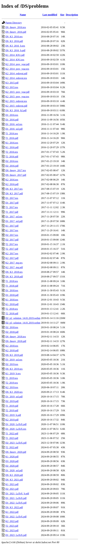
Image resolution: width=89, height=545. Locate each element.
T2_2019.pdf (11, 410)
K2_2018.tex (11, 346)
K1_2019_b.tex (13, 373)
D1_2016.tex (11, 115)
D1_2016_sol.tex (13, 124)
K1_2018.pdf (12, 304)
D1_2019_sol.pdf (14, 396)
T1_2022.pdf (11, 433)
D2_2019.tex (11, 364)
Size (62, 14)
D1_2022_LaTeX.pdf (16, 502)
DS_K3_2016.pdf (14, 41)
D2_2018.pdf (12, 332)
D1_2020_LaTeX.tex (15, 429)
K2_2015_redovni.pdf (16, 105)
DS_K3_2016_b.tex (15, 45)
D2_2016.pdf (12, 165)
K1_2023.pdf (12, 530)
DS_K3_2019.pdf (14, 355)
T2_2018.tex (11, 309)
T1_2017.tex (11, 207)
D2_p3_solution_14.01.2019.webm (22, 322)
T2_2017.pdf (11, 249)
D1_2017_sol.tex (13, 216)
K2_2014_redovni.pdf (16, 73)
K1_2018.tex (11, 299)
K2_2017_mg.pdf (14, 267)
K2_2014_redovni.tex (16, 78)
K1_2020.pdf (12, 456)
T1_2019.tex (11, 378)
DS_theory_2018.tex (15, 336)
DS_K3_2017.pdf (14, 193)
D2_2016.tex (11, 161)
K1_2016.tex (11, 142)
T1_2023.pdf (11, 438)
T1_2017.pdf (11, 212)
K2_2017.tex (11, 253)
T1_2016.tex (11, 133)
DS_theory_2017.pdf (15, 175)
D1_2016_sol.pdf (14, 129)
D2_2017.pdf (12, 239)
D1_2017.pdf (12, 202)
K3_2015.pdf (12, 82)
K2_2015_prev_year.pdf (17, 92)
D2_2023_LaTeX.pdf (16, 442)
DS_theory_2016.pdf (15, 32)
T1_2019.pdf (11, 406)
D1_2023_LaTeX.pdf (16, 535)
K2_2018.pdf (12, 350)
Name (23, 14)
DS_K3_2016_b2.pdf (16, 110)
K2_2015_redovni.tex (16, 101)
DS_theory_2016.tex (15, 27)
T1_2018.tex (11, 281)
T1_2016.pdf (11, 138)
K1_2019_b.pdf (13, 415)
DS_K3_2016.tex (14, 36)
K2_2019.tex (11, 387)
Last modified (49, 14)
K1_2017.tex (11, 230)
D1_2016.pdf (12, 119)
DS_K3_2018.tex (14, 272)
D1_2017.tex (11, 198)
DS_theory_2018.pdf (15, 341)
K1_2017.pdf (12, 225)
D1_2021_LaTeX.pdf (16, 498)
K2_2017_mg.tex (14, 262)
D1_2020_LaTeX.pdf (16, 424)
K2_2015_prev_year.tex (17, 96)
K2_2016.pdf (12, 184)
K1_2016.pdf (12, 147)
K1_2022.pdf (12, 512)
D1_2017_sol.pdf (14, 221)
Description (72, 14)
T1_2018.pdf (11, 286)
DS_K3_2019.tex (14, 369)
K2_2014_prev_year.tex (17, 69)
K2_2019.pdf (12, 419)
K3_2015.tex (11, 87)
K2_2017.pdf (12, 258)
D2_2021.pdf (12, 489)
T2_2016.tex (11, 152)
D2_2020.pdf (12, 466)
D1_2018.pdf (12, 295)
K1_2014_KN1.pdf (15, 55)
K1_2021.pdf (12, 484)
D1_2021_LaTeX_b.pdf (17, 493)
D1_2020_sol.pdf (14, 470)
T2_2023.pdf (11, 526)
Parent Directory (13, 22)
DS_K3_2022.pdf (14, 507)
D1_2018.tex (11, 290)
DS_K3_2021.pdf (14, 479)
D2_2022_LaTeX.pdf (16, 516)
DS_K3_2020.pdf (14, 475)
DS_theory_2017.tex (15, 170)
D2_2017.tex (11, 235)
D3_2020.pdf (12, 461)
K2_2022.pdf (12, 521)
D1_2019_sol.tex (13, 359)
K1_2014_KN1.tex (14, 59)
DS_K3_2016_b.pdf (15, 50)
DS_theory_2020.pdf (15, 452)
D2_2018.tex (11, 327)
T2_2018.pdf (11, 313)
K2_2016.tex (11, 179)
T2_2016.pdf (11, 156)
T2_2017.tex (11, 244)
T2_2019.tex (11, 382)
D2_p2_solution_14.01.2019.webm (22, 318)
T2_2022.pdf (11, 447)
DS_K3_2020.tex (14, 392)
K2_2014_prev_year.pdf (17, 64)
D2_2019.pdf (12, 401)
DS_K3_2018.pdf (14, 276)
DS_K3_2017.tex (14, 189)
